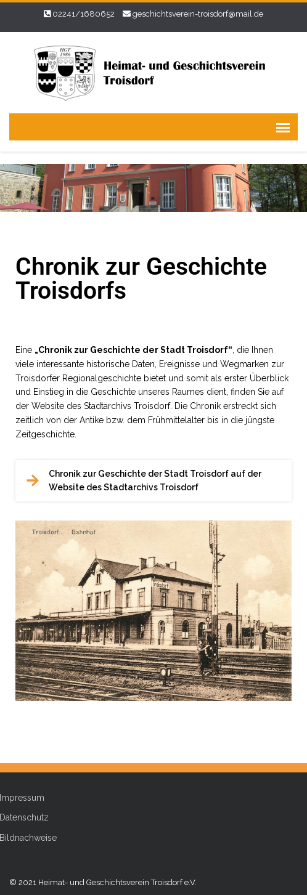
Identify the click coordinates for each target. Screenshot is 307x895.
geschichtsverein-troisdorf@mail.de (198, 13)
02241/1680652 (83, 13)
